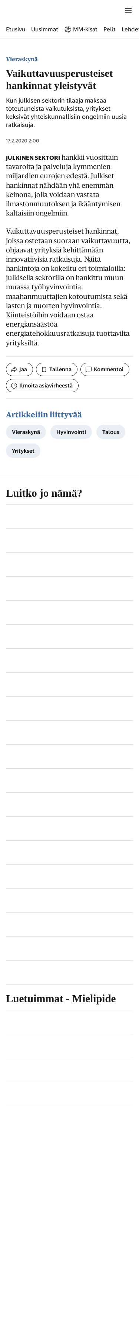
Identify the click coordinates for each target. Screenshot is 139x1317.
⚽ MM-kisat (80, 29)
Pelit (109, 29)
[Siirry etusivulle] (42, 10)
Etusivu (15, 29)
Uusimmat (44, 29)
